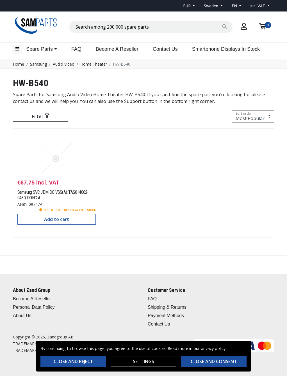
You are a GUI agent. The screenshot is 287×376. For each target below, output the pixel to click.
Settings (143, 361)
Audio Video (63, 64)
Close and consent (214, 361)
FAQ (76, 49)
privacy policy (213, 348)
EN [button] (235, 5)
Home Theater (93, 64)
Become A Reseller (117, 49)
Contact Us (165, 49)
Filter (40, 116)
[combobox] (151, 27)
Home (18, 64)
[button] (189, 6)
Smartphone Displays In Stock (226, 49)
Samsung (38, 64)
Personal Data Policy (34, 307)
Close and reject (73, 361)
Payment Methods (166, 315)
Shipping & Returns (167, 307)
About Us (22, 315)
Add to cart (56, 219)
